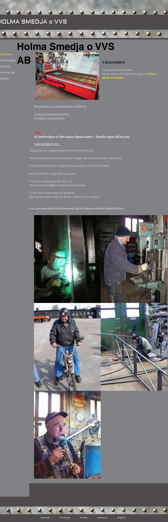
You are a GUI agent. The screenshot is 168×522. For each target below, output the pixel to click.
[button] (67, 259)
